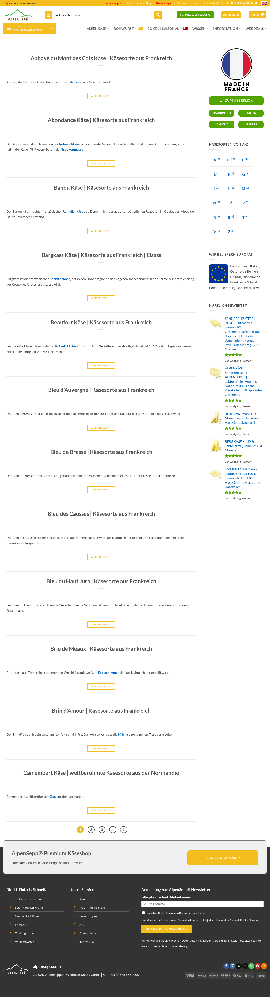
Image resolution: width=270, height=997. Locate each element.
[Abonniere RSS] (251, 3)
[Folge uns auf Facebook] (227, 3)
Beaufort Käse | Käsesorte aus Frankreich (101, 322)
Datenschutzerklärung (174, 946)
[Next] (123, 829)
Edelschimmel (108, 672)
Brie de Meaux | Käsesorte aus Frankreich (101, 649)
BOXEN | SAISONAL (164, 28)
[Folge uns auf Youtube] (256, 3)
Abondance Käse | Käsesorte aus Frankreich (101, 120)
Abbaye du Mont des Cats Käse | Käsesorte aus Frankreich (101, 58)
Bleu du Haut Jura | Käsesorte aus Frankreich (101, 581)
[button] (257, 14)
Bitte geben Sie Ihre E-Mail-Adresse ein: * (168, 897)
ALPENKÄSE (98, 28)
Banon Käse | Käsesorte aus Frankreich (101, 187)
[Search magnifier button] (158, 15)
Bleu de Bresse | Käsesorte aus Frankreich (101, 452)
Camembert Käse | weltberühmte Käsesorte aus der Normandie (101, 773)
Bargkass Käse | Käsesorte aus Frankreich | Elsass (101, 255)
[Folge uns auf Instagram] (231, 3)
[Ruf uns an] (243, 3)
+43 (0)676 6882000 (124, 974)
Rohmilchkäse (72, 82)
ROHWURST (125, 28)
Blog (148, 3)
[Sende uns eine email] (239, 3)
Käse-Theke (134, 3)
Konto (195, 3)
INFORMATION (227, 28)
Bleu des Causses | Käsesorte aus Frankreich (101, 514)
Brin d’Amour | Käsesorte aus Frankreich (101, 710)
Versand (182, 3)
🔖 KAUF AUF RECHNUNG (21, 3)
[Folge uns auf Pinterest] (247, 3)
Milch (122, 734)
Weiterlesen (101, 96)
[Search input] (103, 15)
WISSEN (200, 28)
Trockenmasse (72, 149)
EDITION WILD (213, 3)
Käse (52, 796)
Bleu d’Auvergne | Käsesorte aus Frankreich (101, 390)
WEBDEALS (256, 28)
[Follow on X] (235, 3)
